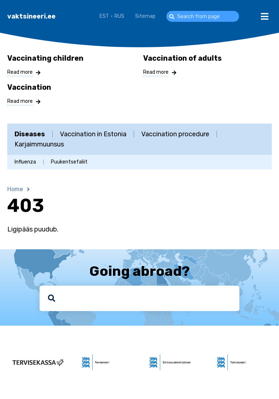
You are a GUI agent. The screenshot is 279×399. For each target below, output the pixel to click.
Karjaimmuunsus (39, 144)
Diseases (30, 134)
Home (15, 189)
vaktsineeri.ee (31, 16)
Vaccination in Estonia (93, 134)
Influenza (25, 162)
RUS (119, 16)
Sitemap (145, 16)
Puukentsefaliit (69, 162)
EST (104, 16)
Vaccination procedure (175, 134)
